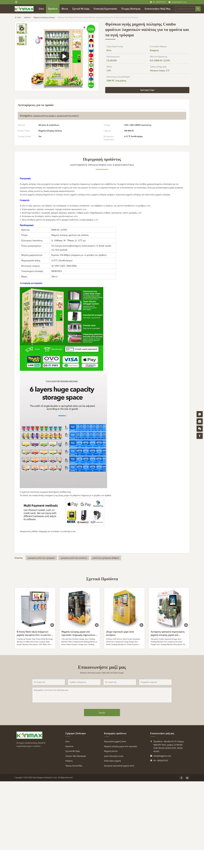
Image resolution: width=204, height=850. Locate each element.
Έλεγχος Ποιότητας (131, 8)
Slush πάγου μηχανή (112, 761)
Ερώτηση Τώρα (147, 90)
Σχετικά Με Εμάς (81, 8)
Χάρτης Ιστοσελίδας (73, 766)
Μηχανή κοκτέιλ (111, 751)
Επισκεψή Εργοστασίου (105, 8)
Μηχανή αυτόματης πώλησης (44, 17)
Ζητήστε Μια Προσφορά (75, 756)
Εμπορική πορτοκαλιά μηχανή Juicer (119, 766)
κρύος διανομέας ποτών (114, 756)
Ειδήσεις (69, 761)
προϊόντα (27, 17)
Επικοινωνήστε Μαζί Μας (157, 8)
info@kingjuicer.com (179, 2)
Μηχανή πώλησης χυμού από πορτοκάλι (120, 746)
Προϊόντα (53, 8)
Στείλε (102, 712)
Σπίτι (41, 8)
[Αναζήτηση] (198, 8)
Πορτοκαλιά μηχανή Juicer (115, 741)
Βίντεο (65, 8)
